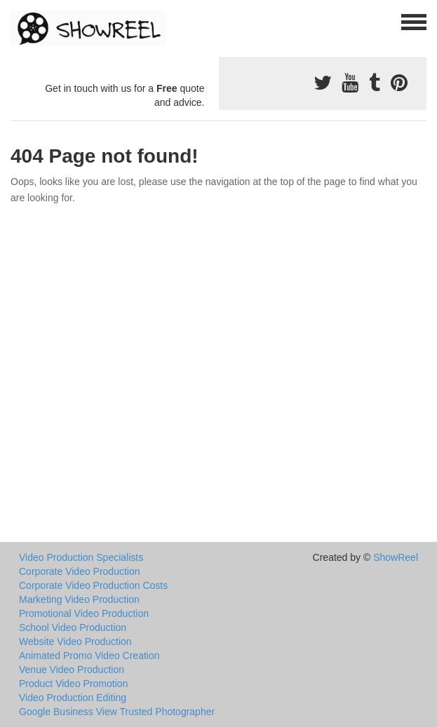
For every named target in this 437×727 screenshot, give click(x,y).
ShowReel (395, 557)
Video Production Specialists (81, 557)
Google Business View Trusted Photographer (117, 711)
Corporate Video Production (79, 571)
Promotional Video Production (84, 613)
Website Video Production (75, 641)
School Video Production (72, 627)
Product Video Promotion (73, 683)
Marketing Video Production (79, 599)
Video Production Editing (72, 697)
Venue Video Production (71, 669)
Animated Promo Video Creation (89, 655)
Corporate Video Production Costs (93, 585)
